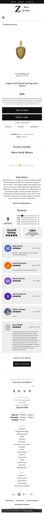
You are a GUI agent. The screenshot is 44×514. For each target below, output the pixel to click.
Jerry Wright (17, 325)
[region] (22, 51)
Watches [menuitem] (22, 455)
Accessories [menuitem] (22, 457)
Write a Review (22, 364)
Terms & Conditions (32, 500)
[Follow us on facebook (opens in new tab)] (14, 391)
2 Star (18, 222)
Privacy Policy (22, 483)
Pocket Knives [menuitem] (22, 462)
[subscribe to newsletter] (33, 386)
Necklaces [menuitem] (21, 442)
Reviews (22, 210)
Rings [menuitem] (22, 437)
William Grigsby (18, 309)
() (38, 216)
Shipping (8, 127)
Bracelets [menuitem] (22, 447)
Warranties (34, 127)
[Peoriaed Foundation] (19, 494)
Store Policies (22, 481)
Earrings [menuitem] (22, 439)
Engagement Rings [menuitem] (22, 431)
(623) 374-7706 (22, 76)
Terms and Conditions (22, 486)
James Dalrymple (19, 263)
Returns (21, 127)
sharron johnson (19, 294)
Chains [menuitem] (22, 449)
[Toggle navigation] (3, 18)
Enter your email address (22, 382)
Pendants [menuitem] (22, 429)
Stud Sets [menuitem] (22, 465)
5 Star (18, 216)
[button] (13, 2)
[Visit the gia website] (25, 494)
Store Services (22, 478)
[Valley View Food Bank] (13, 494)
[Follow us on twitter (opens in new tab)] (24, 391)
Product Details (22, 146)
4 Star (18, 218)
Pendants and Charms (10, 24)
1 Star (18, 224)
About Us (22, 475)
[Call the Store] (22, 407)
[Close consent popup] (40, 510)
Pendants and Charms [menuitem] (22, 444)
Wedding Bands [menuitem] (22, 434)
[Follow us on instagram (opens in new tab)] (19, 391)
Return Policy (10, 500)
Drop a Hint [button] (22, 117)
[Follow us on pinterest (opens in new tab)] (30, 391)
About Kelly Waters (22, 152)
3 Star (18, 220)
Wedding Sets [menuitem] (22, 468)
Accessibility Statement (22, 504)
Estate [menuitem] (22, 460)
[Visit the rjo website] (31, 494)
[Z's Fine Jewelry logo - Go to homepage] (22, 9)
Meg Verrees (17, 246)
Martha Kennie (18, 278)
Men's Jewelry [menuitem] (22, 452)
